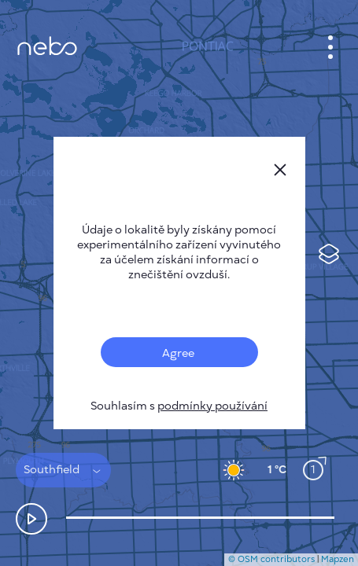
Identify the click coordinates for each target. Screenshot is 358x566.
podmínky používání (212, 406)
